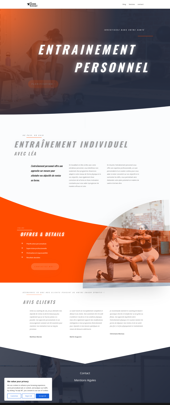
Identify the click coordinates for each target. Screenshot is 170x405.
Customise (14, 396)
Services (132, 4)
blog (124, 4)
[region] (28, 389)
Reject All (28, 396)
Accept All (42, 396)
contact (141, 4)
